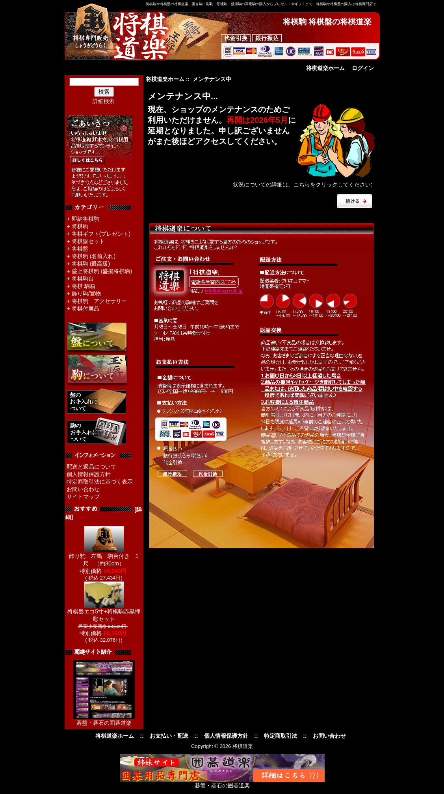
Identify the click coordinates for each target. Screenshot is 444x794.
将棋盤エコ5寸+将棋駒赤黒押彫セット (103, 612)
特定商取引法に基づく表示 (100, 481)
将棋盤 (80, 249)
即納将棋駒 (85, 219)
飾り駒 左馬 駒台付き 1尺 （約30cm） (103, 557)
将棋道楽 (242, 746)
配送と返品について (91, 466)
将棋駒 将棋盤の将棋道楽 (327, 21)
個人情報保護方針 (89, 474)
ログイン (363, 68)
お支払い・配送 (169, 736)
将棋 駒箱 (83, 286)
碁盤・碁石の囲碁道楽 (104, 723)
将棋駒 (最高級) (91, 263)
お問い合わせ (83, 489)
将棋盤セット (88, 241)
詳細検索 (104, 101)
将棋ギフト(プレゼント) (101, 234)
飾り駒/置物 (86, 293)
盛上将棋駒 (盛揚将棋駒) (102, 271)
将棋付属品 (85, 308)
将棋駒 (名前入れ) (94, 256)
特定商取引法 (280, 736)
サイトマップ (83, 496)
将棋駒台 (83, 278)
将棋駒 (80, 226)
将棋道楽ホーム (325, 68)
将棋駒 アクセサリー (99, 301)
